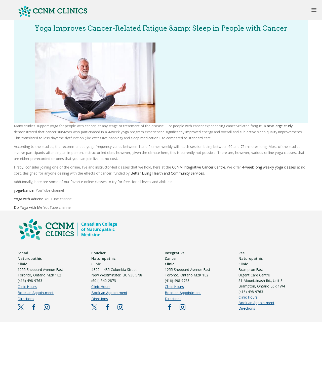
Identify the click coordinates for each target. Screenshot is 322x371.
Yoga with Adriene (28, 198)
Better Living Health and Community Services (167, 173)
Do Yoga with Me (28, 207)
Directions (26, 298)
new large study (280, 125)
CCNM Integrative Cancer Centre (198, 167)
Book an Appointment (36, 292)
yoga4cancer (25, 190)
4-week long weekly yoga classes (269, 167)
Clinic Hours (27, 286)
